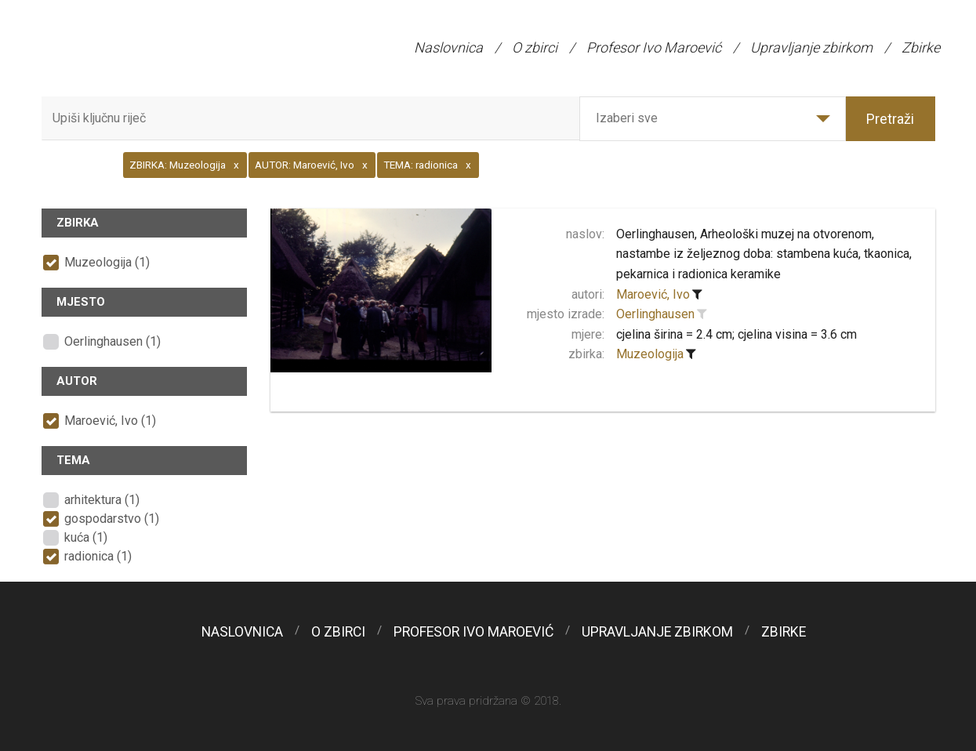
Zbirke (921, 47)
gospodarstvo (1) (111, 518)
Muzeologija (650, 353)
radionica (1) (98, 556)
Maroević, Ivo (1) (110, 420)
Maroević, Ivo (653, 294)
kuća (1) (85, 537)
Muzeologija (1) (107, 262)
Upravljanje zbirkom (811, 47)
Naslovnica (448, 47)
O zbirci (534, 47)
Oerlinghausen (655, 314)
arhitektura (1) (102, 499)
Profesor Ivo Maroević (653, 47)
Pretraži (890, 119)
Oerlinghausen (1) (112, 341)
